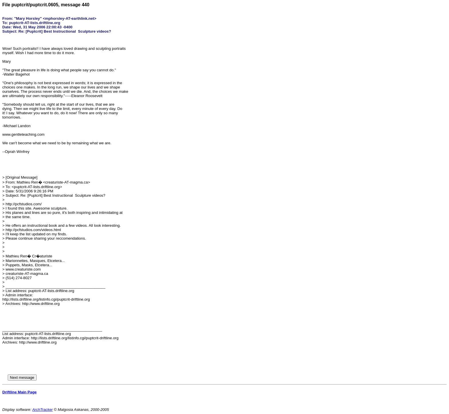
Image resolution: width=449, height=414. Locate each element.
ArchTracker (42, 409)
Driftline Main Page (19, 392)
